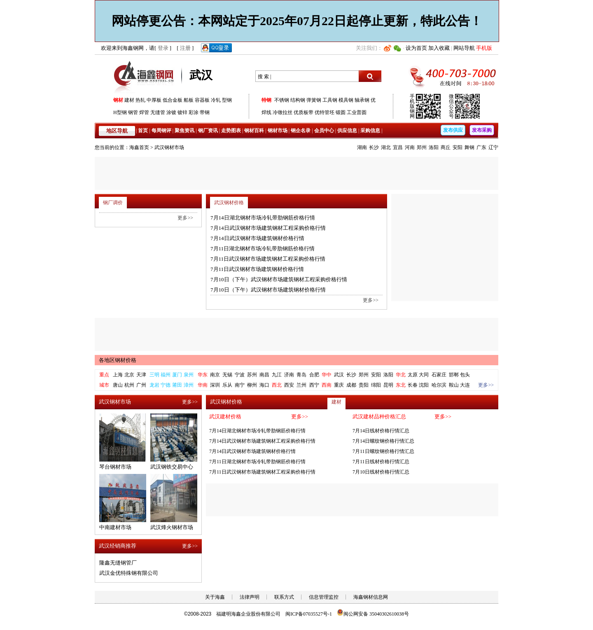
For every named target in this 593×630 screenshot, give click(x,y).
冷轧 (216, 100)
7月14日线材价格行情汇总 (381, 431)
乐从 (227, 385)
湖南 (362, 147)
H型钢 (120, 112)
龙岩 (154, 385)
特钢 (266, 100)
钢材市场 (277, 130)
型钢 (227, 100)
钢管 (133, 112)
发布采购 (482, 130)
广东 (481, 147)
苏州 (252, 375)
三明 (154, 375)
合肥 (314, 375)
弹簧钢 (313, 100)
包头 (465, 375)
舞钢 (469, 147)
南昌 (264, 375)
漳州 (189, 385)
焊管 (144, 112)
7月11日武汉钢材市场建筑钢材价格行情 (257, 269)
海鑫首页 (139, 147)
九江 (277, 375)
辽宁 (493, 147)
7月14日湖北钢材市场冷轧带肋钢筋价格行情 (262, 218)
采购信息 (370, 130)
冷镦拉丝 (282, 112)
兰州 (301, 385)
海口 (264, 385)
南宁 (240, 385)
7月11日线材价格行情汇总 (381, 461)
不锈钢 (281, 100)
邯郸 (454, 375)
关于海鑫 (215, 597)
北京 (129, 375)
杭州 (129, 385)
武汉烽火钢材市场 (171, 527)
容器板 (202, 100)
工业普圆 (357, 112)
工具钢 (329, 100)
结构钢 (297, 100)
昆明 (388, 385)
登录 (163, 48)
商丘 (446, 147)
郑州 (422, 147)
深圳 (215, 385)
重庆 (339, 385)
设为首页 (416, 48)
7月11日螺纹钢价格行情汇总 (383, 451)
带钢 (205, 112)
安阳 (457, 147)
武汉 (339, 375)
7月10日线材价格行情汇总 (381, 472)
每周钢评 (161, 130)
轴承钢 (362, 100)
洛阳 (434, 147)
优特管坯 (324, 112)
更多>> (370, 300)
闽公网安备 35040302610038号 (373, 614)
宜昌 (398, 147)
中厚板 (154, 100)
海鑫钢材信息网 (370, 597)
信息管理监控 (324, 597)
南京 (215, 375)
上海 (118, 375)
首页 (143, 130)
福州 (165, 375)
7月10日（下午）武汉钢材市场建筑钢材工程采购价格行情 (278, 279)
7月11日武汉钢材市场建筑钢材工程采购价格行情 (267, 259)
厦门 (177, 375)
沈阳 (424, 385)
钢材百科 (254, 130)
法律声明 (249, 597)
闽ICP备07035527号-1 (308, 614)
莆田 (177, 385)
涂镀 (171, 112)
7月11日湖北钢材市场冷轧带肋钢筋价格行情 (262, 248)
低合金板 (172, 100)
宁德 (165, 385)
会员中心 (324, 130)
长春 (413, 385)
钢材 (118, 100)
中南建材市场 (115, 527)
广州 (141, 385)
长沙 (374, 147)
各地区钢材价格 (117, 360)
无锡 (227, 375)
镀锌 (182, 112)
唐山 (118, 385)
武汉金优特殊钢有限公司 (128, 573)
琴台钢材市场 (115, 467)
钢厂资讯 (208, 130)
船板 (189, 100)
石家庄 (439, 375)
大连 (465, 385)
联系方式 (284, 597)
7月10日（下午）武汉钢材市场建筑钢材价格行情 (268, 290)
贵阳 (364, 385)
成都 (351, 385)
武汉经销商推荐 (117, 546)
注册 (185, 48)
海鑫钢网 (145, 76)
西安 (289, 385)
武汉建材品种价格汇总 (379, 416)
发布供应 (453, 130)
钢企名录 (301, 130)
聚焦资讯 (184, 130)
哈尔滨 (439, 385)
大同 (424, 375)
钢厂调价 (113, 202)
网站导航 (464, 48)
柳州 (252, 385)
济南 (289, 375)
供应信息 (347, 130)
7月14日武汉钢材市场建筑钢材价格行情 (257, 238)
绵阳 (376, 385)
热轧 (140, 100)
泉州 (189, 375)
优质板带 (303, 112)
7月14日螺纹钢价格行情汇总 (383, 441)
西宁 (314, 385)
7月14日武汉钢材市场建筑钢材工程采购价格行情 (268, 228)
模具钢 (346, 100)
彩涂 (193, 112)
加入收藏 (439, 48)
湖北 (386, 147)
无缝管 (157, 112)
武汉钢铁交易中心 (171, 467)
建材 (129, 100)
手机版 (484, 48)
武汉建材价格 (225, 416)
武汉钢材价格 (229, 202)
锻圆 (341, 112)
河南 (410, 147)
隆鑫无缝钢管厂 (118, 563)
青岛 (301, 375)
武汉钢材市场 (169, 147)
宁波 (240, 375)
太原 (413, 375)
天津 (141, 375)
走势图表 (231, 130)
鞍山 (454, 385)
